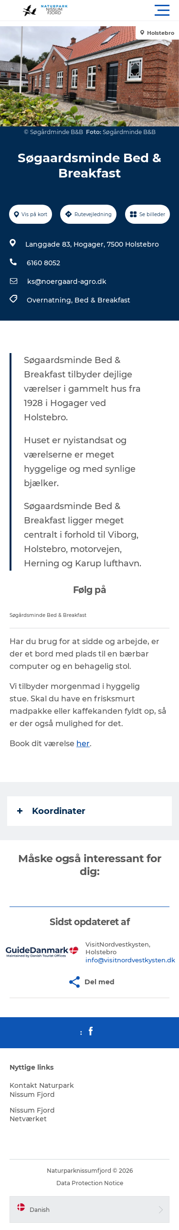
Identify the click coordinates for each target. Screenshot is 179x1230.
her (83, 743)
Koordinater (51, 811)
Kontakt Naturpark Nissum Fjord (42, 1089)
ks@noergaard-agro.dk (66, 281)
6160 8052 (43, 263)
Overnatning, (50, 300)
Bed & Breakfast (102, 300)
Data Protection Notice (89, 1183)
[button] (132, 10)
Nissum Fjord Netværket (32, 1114)
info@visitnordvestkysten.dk (130, 960)
